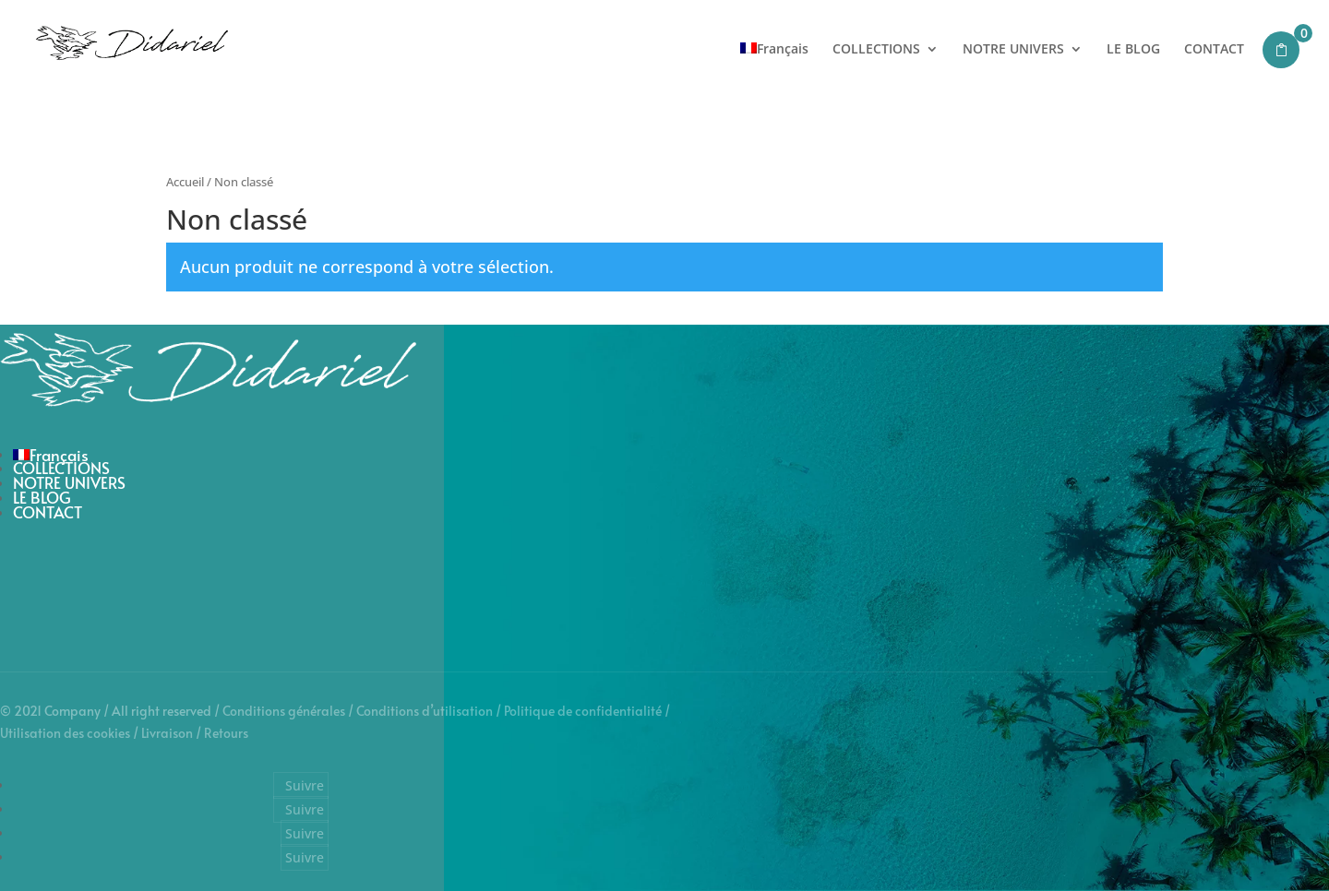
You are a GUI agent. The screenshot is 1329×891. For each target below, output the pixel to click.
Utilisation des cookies (65, 733)
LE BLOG (1133, 49)
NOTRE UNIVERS (1013, 49)
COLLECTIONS (876, 49)
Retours (226, 733)
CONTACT (1214, 49)
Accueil (185, 181)
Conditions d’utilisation (424, 710)
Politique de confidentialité (583, 710)
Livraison (167, 733)
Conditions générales (283, 710)
